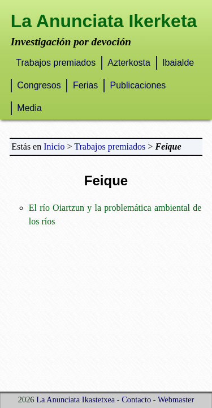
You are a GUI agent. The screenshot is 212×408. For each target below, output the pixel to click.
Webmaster (176, 399)
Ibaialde (178, 62)
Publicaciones (138, 85)
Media (29, 108)
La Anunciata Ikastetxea (75, 399)
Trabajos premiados (56, 62)
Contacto (136, 399)
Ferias (85, 85)
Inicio (54, 146)
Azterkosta (128, 62)
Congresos (38, 85)
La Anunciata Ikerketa (104, 21)
